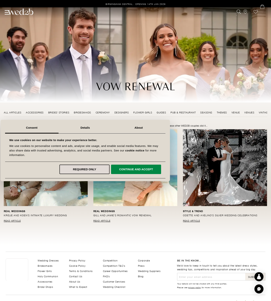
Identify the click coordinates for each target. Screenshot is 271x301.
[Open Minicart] (263, 18)
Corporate (144, 260)
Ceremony (103, 112)
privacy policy (194, 287)
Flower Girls (142, 112)
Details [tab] (135, 127)
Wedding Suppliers (149, 270)
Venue (235, 112)
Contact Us (75, 276)
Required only (135, 169)
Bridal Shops (45, 286)
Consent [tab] (82, 127)
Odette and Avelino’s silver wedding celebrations (221, 215)
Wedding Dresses (48, 260)
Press (141, 265)
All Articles (12, 112)
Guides (161, 112)
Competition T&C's (114, 265)
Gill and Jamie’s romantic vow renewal (123, 215)
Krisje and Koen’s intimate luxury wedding (36, 215)
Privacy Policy (77, 260)
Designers (121, 112)
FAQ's (106, 276)
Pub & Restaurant (183, 112)
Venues (249, 112)
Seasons (206, 112)
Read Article (12, 220)
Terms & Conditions (81, 270)
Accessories (35, 112)
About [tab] (189, 127)
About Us (74, 281)
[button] (258, 288)
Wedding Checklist (114, 286)
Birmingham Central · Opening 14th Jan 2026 (136, 3)
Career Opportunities (115, 270)
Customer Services (114, 281)
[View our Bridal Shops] (246, 18)
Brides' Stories (58, 112)
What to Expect (78, 286)
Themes (222, 112)
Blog (141, 276)
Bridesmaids (82, 112)
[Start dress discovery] (258, 276)
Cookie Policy (77, 265)
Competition (110, 260)
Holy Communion (48, 276)
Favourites (255, 18)
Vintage (264, 112)
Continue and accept (186, 169)
